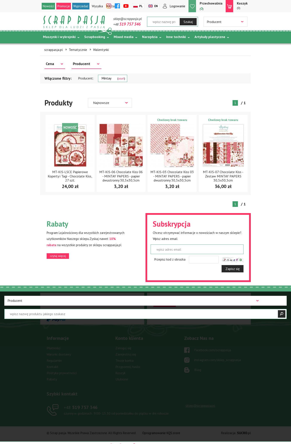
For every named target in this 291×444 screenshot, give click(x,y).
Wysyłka (97, 6)
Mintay (113, 78)
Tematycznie (53, 47)
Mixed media (123, 37)
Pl (141, 6)
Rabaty (52, 379)
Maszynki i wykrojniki (59, 37)
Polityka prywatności (62, 373)
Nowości (48, 6)
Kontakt (52, 367)
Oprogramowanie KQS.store (161, 433)
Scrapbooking (94, 37)
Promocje (63, 6)
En (156, 6)
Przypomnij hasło (127, 367)
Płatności (53, 348)
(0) (242, 5)
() (211, 6)
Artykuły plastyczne (210, 37)
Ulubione (121, 379)
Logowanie (177, 6)
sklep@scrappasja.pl (127, 19)
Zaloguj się (123, 348)
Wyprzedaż (80, 6)
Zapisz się (232, 269)
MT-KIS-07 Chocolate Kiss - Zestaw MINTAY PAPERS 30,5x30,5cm (223, 176)
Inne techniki (176, 37)
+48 (127, 24)
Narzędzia (150, 37)
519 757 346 (81, 407)
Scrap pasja (74, 22)
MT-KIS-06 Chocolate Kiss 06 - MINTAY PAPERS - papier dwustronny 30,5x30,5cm (121, 176)
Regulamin (54, 360)
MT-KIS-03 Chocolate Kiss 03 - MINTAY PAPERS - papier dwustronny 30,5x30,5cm (172, 176)
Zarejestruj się (125, 354)
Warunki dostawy (59, 354)
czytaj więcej (58, 256)
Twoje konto (124, 360)
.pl (244, 433)
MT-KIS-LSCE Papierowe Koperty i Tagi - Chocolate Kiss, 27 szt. (70, 176)
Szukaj (188, 22)
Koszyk (120, 373)
